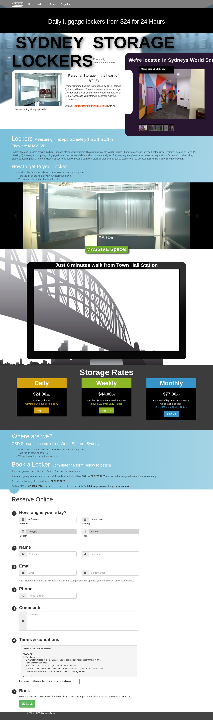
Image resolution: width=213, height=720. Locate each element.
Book (27, 703)
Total (84, 536)
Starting (24, 523)
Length (23, 536)
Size (30, 4)
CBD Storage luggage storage (89, 106)
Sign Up (41, 410)
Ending (86, 523)
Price (53, 4)
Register (65, 4)
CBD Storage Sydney (46, 713)
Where (41, 4)
